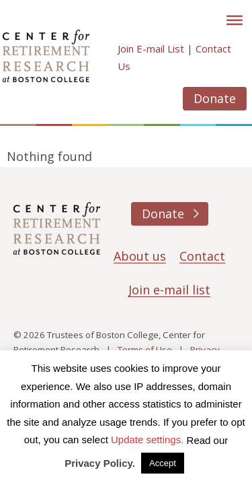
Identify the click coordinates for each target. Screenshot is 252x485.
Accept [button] (162, 463)
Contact (202, 256)
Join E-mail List (151, 48)
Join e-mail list (169, 290)
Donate (215, 98)
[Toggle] (234, 20)
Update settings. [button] (147, 439)
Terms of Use (145, 350)
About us (140, 256)
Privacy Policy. (100, 463)
